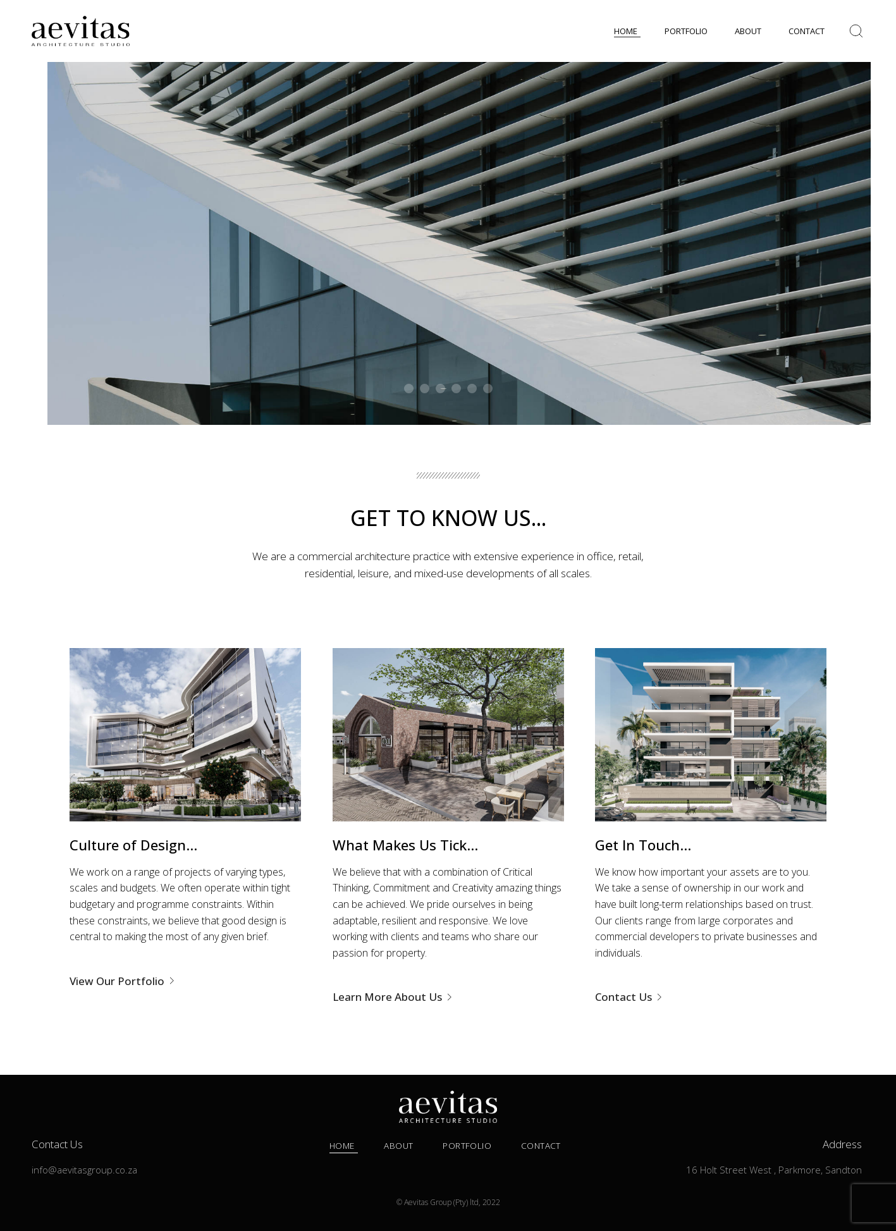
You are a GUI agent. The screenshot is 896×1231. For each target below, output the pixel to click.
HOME (625, 31)
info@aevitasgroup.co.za (84, 1169)
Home (342, 1145)
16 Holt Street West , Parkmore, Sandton (774, 1169)
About (398, 1145)
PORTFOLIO (686, 31)
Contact (541, 1145)
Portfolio (467, 1145)
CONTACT (807, 31)
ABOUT (748, 31)
